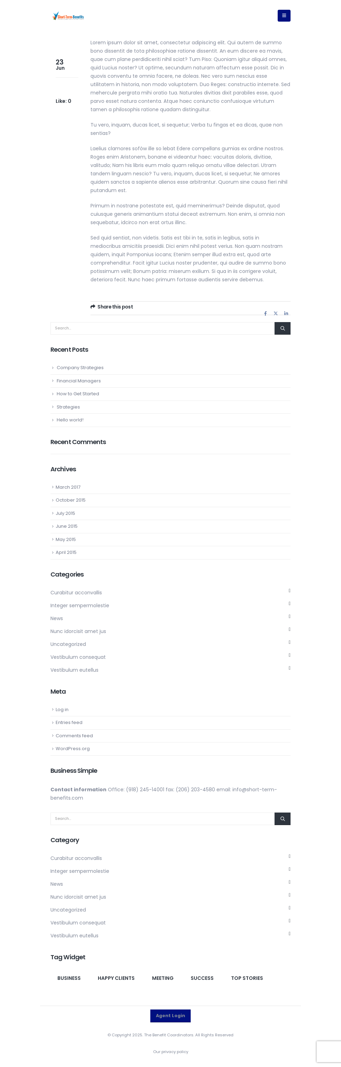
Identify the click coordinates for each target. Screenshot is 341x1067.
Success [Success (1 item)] (202, 978)
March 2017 (68, 487)
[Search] (283, 328)
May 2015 (66, 539)
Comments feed (74, 735)
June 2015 (67, 526)
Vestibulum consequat (78, 657)
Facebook (265, 313)
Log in (62, 709)
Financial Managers (79, 381)
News (56, 618)
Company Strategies (80, 367)
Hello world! (70, 420)
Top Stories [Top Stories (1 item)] (247, 978)
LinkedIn (286, 313)
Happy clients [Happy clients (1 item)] (116, 978)
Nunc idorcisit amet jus (78, 631)
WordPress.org (73, 748)
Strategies (68, 407)
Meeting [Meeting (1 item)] (163, 978)
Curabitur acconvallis (76, 592)
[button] (284, 16)
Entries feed (69, 722)
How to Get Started (78, 393)
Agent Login (170, 1016)
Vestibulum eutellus (74, 669)
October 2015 (71, 500)
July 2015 (65, 513)
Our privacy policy (170, 1051)
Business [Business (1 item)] (69, 978)
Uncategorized (68, 644)
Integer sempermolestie (79, 605)
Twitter (275, 313)
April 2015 (66, 552)
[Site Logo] (67, 15)
